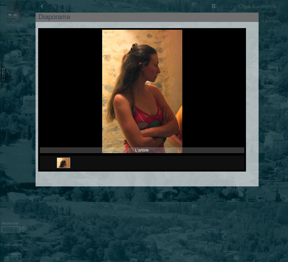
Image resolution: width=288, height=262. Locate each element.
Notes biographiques (270, 19)
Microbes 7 (271, 96)
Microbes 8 (271, 105)
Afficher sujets (14, 244)
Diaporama (271, 133)
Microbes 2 (271, 49)
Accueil (14, 34)
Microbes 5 (271, 77)
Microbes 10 (271, 124)
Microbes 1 (271, 39)
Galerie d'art (225, 7)
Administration (14, 254)
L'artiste (271, 30)
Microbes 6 (271, 86)
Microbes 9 (271, 114)
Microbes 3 (271, 58)
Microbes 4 (271, 67)
